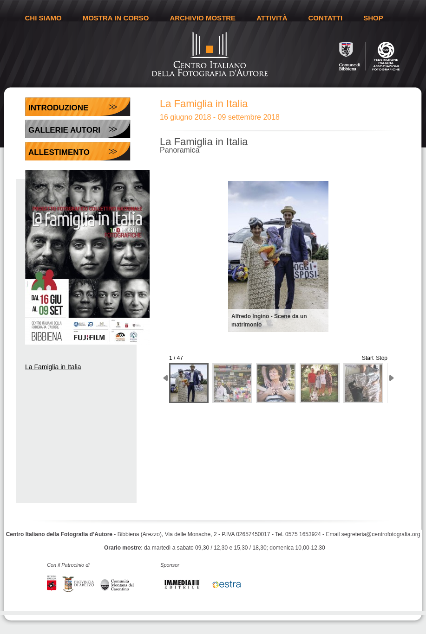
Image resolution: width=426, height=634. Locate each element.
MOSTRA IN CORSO (116, 18)
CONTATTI (325, 18)
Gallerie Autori (64, 130)
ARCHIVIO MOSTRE (203, 18)
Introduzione (58, 107)
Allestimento (59, 152)
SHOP (373, 18)
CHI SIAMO (43, 18)
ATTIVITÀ (271, 18)
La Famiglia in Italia (53, 367)
